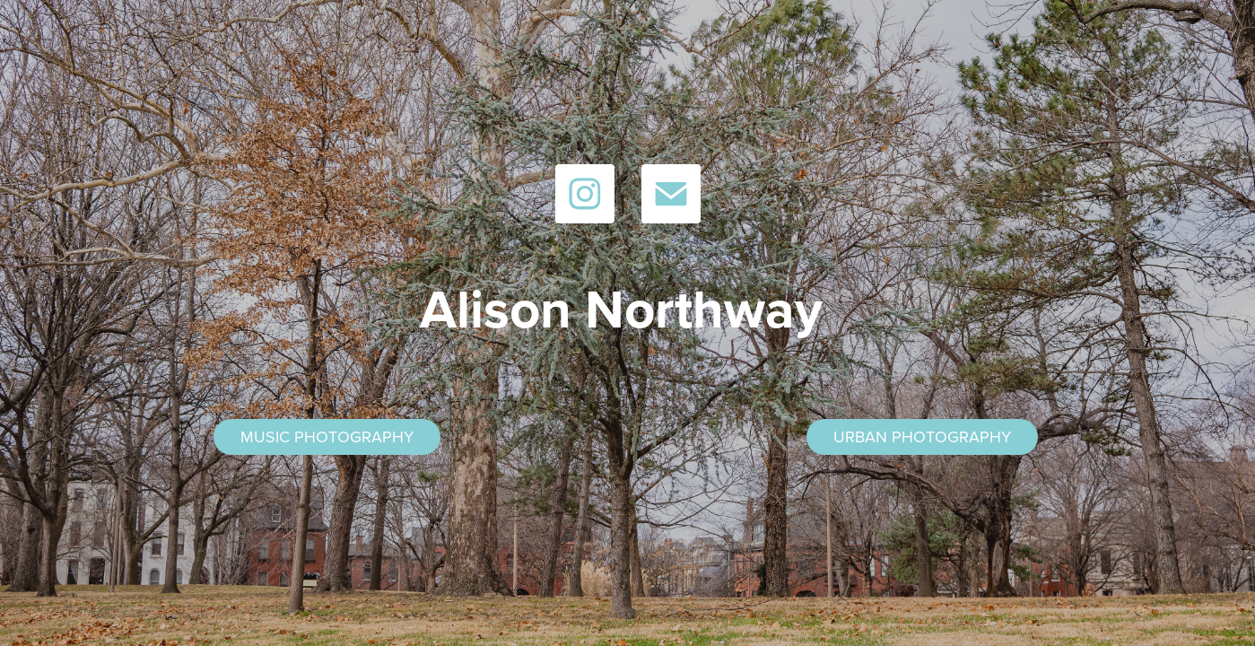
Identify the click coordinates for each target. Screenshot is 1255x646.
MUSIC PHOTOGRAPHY (327, 436)
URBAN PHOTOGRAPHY (922, 436)
